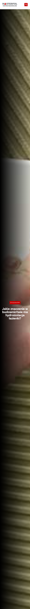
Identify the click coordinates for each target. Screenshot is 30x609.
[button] (26, 4)
